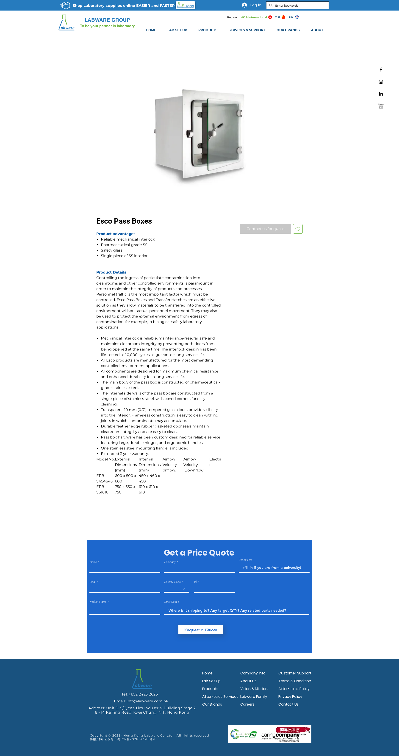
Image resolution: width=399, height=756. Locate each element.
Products (210, 688)
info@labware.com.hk (147, 701)
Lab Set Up (211, 681)
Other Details (171, 601)
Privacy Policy (290, 696)
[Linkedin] (381, 93)
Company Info (253, 673)
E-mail (92, 582)
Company (170, 562)
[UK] (294, 17)
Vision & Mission (254, 688)
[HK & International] (256, 17)
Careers (247, 704)
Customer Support (294, 673)
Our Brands (212, 704)
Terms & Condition (294, 681)
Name (93, 562)
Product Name (97, 601)
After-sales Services (220, 696)
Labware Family (253, 696)
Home (207, 673)
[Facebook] (381, 69)
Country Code (172, 582)
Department (245, 560)
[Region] (232, 17)
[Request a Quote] (200, 629)
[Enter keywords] (297, 5)
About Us (248, 681)
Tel (195, 582)
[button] (247, 30)
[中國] (280, 17)
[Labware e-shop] (381, 106)
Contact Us (288, 704)
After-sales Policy (294, 688)
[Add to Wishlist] (298, 229)
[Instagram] (381, 81)
